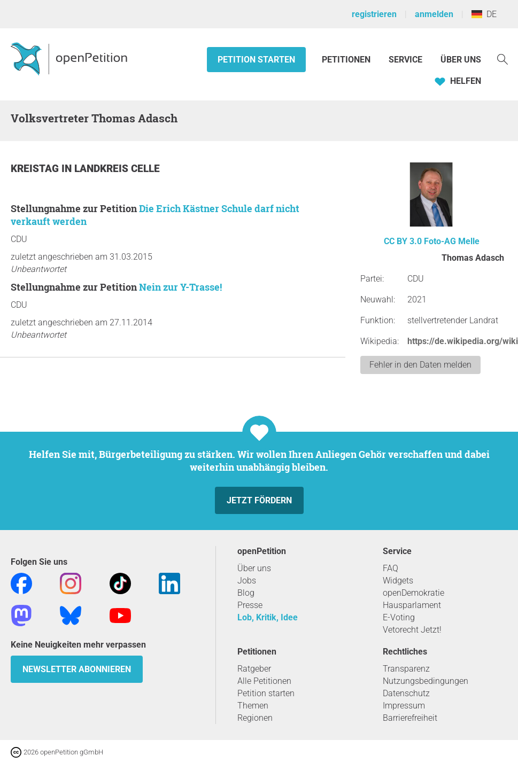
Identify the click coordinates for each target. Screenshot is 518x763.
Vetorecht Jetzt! (412, 630)
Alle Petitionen (264, 681)
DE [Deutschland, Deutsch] (484, 14)
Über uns (254, 568)
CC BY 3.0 (403, 241)
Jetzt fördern (259, 500)
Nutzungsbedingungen (425, 681)
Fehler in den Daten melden (420, 365)
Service (405, 59)
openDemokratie (413, 593)
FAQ (390, 568)
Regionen (255, 718)
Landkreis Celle (117, 168)
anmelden (434, 14)
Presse (249, 605)
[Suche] (502, 58)
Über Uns (460, 59)
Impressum (404, 705)
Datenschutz (406, 693)
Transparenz (406, 669)
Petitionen (347, 59)
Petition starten (256, 59)
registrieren (374, 14)
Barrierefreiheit (410, 718)
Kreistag (36, 168)
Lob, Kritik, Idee (267, 617)
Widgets (398, 580)
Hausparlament (412, 605)
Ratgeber (254, 669)
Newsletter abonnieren (76, 669)
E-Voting (399, 617)
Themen (252, 705)
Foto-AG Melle (452, 241)
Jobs (246, 580)
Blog (245, 593)
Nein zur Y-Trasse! (180, 287)
